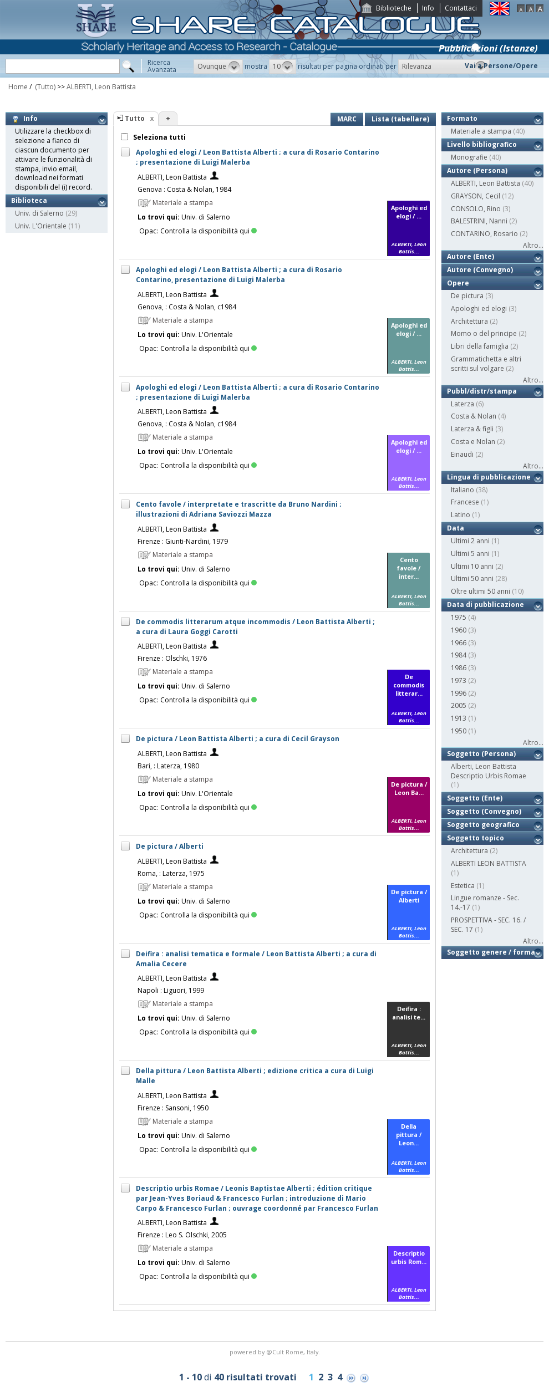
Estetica (463, 885)
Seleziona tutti (158, 137)
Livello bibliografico (482, 144)
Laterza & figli (472, 429)
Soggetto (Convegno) (484, 811)
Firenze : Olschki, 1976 (172, 658)
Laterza (462, 404)
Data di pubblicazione (485, 604)
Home (18, 86)
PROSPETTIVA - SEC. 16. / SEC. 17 (488, 924)
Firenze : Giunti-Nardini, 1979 (183, 541)
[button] (218, 66)
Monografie (469, 157)
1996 (458, 693)
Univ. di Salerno (39, 213)
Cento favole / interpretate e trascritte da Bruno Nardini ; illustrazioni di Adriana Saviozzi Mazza (239, 509)
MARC (347, 119)
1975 (458, 617)
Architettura (469, 321)
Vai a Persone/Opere (501, 65)
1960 (458, 630)
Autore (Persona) (477, 170)
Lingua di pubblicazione (489, 477)
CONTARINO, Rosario (484, 233)
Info (428, 8)
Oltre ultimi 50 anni (480, 591)
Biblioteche (393, 8)
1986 (458, 667)
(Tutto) (44, 86)
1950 (458, 731)
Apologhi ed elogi (479, 308)
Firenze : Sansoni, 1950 (173, 1108)
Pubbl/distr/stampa (482, 391)
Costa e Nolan (473, 441)
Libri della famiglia (480, 346)
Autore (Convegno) (480, 269)
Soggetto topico (475, 838)
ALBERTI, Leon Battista (101, 86)
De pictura (467, 295)
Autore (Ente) (470, 256)
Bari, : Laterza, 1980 (168, 766)
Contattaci (461, 8)
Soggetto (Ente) (474, 798)
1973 (458, 680)
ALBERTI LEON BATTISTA (488, 863)
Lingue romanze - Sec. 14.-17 (485, 902)
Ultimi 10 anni (472, 566)
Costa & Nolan (473, 416)
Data (455, 528)
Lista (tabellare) (400, 119)
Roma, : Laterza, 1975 (171, 873)
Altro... (533, 245)
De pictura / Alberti (170, 846)
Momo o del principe (484, 333)
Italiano (462, 489)
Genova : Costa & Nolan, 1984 (184, 189)
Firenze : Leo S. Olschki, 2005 (182, 1235)
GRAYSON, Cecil (475, 196)
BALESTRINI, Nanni (479, 221)
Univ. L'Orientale (41, 226)
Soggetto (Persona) (481, 753)
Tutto (135, 118)
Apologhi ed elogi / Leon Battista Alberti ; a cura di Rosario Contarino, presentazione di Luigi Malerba (239, 274)
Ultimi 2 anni (470, 540)
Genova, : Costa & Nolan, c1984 (187, 307)
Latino (460, 514)
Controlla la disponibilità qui (208, 231)
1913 (458, 718)
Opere (458, 283)
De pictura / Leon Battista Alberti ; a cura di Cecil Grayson (237, 738)
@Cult (276, 1352)
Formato (462, 118)
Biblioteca (29, 200)
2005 (458, 705)
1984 (458, 655)
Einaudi (462, 454)
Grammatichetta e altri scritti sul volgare (486, 363)
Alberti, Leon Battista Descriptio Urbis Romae (488, 771)
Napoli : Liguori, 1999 (171, 990)
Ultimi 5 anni (470, 553)
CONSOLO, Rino (476, 208)
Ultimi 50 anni (472, 578)
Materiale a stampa (481, 131)
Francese (465, 502)
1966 (458, 642)
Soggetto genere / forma (491, 952)
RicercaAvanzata (162, 66)
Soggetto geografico (483, 824)
